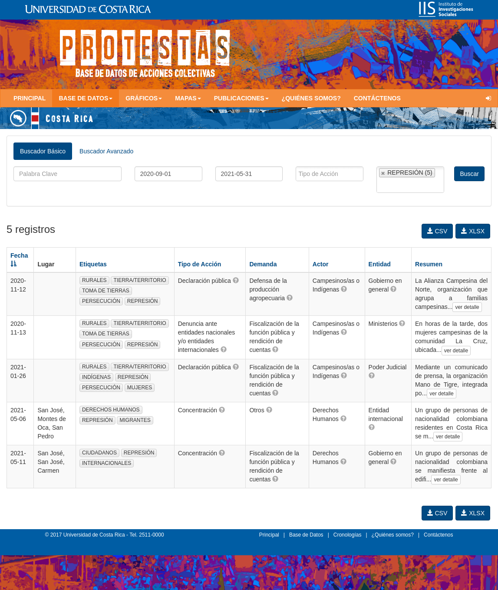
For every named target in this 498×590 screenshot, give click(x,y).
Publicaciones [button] (241, 98)
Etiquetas (93, 264)
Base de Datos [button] (85, 98)
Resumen (428, 264)
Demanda (263, 264)
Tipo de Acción (199, 264)
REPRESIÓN (142, 301)
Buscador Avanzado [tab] (106, 151)
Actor (321, 264)
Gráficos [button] (143, 98)
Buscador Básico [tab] (43, 151)
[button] (236, 280)
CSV (437, 231)
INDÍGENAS (96, 377)
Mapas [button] (188, 98)
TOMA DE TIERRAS (105, 291)
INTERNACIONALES (106, 463)
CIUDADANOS (99, 453)
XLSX (473, 231)
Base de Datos (306, 535)
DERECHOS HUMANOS (111, 410)
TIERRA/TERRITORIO (139, 280)
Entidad (380, 264)
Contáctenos (377, 98)
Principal (29, 98)
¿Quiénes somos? (311, 98)
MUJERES (139, 387)
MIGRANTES (134, 420)
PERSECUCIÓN (101, 301)
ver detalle (467, 307)
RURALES (94, 280)
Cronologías (347, 535)
